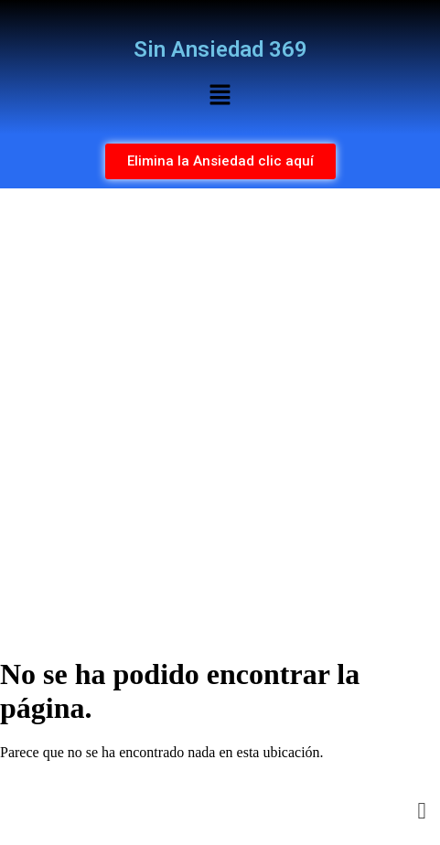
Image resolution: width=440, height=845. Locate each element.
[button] (219, 96)
